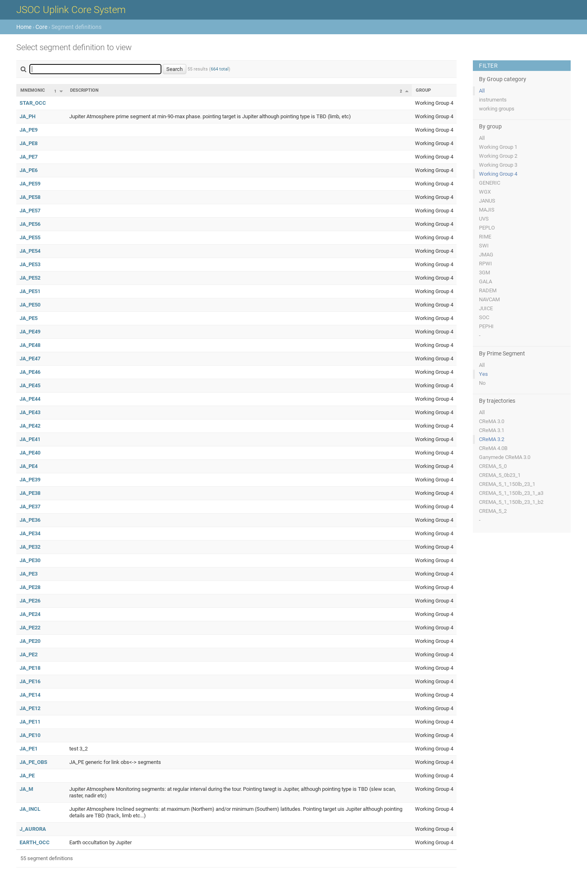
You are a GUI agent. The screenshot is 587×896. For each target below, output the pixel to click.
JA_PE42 (30, 426)
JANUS (487, 201)
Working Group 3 (498, 165)
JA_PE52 (30, 278)
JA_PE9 (29, 130)
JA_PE (27, 775)
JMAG (486, 255)
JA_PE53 (30, 264)
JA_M (26, 789)
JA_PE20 (30, 641)
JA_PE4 (29, 466)
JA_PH (27, 116)
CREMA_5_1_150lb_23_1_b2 (511, 502)
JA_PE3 (29, 574)
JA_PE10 (30, 735)
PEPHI (486, 326)
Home (23, 27)
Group (423, 90)
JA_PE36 (30, 520)
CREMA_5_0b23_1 (500, 475)
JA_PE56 (30, 224)
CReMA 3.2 (491, 439)
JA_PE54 (30, 251)
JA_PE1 (29, 749)
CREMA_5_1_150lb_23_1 (507, 484)
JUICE (486, 308)
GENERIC (489, 183)
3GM (484, 272)
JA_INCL (30, 809)
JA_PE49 (30, 332)
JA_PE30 (30, 560)
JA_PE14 (30, 695)
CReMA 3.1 (491, 430)
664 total (220, 69)
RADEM (488, 290)
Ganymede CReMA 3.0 (504, 457)
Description (84, 90)
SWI (484, 246)
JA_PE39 (30, 480)
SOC (484, 317)
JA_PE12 (30, 708)
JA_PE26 (30, 601)
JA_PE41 (30, 439)
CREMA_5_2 (493, 511)
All (482, 91)
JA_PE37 (30, 506)
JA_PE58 (30, 197)
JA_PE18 (30, 668)
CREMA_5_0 (493, 466)
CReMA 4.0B (493, 448)
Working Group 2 (498, 156)
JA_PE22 (30, 628)
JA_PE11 (30, 722)
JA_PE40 (30, 453)
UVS (484, 219)
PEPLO (487, 228)
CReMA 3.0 (491, 421)
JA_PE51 (30, 291)
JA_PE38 (30, 493)
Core (41, 27)
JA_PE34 (30, 533)
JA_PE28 (30, 587)
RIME (485, 237)
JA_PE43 (30, 412)
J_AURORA (33, 829)
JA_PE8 (29, 143)
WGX (485, 192)
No (482, 383)
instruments (493, 100)
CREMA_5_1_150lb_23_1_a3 (511, 493)
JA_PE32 (30, 547)
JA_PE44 (30, 399)
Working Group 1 (498, 147)
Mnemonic (32, 90)
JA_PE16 (30, 681)
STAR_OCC (33, 103)
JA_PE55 (30, 237)
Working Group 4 (498, 174)
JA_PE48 (30, 345)
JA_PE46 (30, 372)
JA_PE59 (30, 184)
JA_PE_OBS (33, 762)
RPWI (485, 263)
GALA (485, 281)
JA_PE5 (29, 318)
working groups (496, 109)
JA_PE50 (30, 305)
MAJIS (486, 210)
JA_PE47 (30, 358)
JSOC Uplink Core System (71, 9)
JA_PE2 (29, 654)
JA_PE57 (30, 210)
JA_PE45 (30, 385)
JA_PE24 (30, 614)
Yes (483, 374)
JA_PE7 (29, 157)
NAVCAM (489, 299)
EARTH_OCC (35, 842)
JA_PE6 (29, 170)
